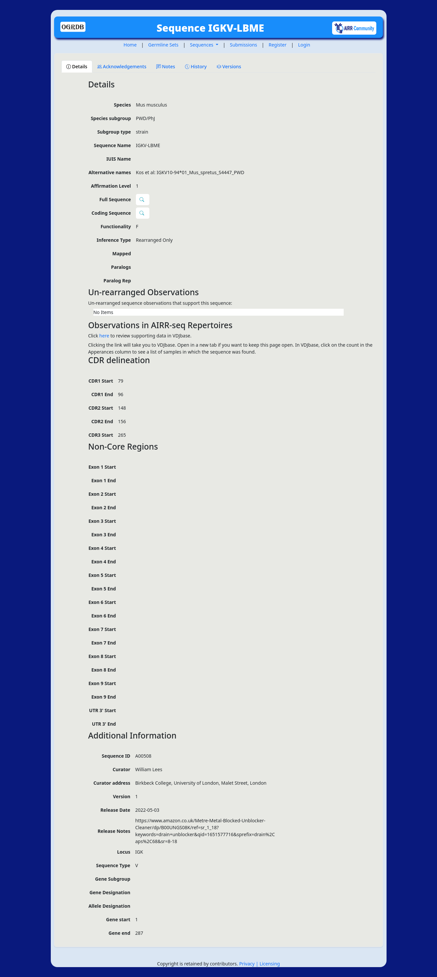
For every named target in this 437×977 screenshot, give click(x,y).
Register (278, 45)
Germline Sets (163, 45)
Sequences (202, 45)
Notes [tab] (165, 66)
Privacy (247, 964)
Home (130, 45)
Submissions (243, 45)
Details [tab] (76, 66)
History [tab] (196, 66)
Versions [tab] (229, 66)
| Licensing (268, 964)
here (104, 335)
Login (304, 45)
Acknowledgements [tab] (121, 66)
